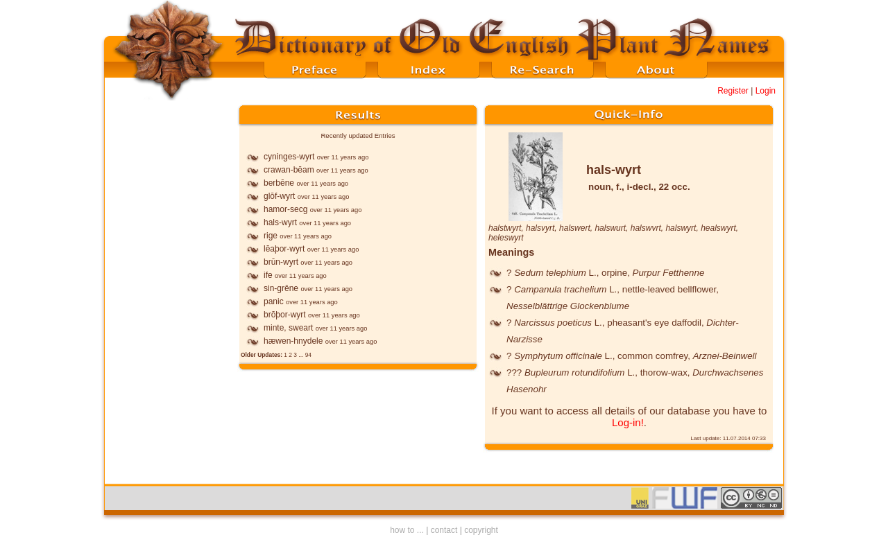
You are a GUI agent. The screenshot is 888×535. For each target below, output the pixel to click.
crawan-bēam (289, 170)
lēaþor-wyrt (284, 249)
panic (274, 301)
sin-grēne (281, 288)
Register (733, 91)
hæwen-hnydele (293, 341)
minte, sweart (288, 328)
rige (271, 235)
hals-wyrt (280, 222)
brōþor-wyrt (285, 314)
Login (765, 91)
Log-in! (628, 422)
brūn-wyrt (281, 262)
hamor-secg (285, 209)
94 (308, 354)
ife (268, 275)
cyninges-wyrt (289, 156)
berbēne (279, 183)
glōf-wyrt (279, 196)
